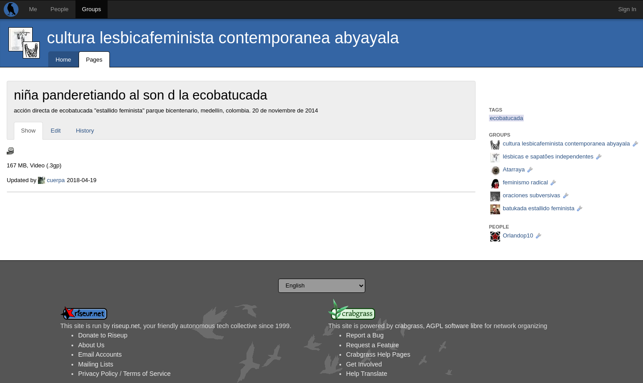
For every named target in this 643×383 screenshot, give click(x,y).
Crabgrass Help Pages (378, 354)
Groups (91, 9)
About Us (91, 345)
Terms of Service (147, 373)
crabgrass (409, 325)
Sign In (627, 9)
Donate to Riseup (102, 335)
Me (33, 9)
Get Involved (364, 364)
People (59, 9)
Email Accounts (100, 354)
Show (28, 130)
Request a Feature (372, 345)
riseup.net (126, 325)
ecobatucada (506, 118)
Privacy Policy (98, 373)
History (85, 130)
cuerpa (56, 180)
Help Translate (366, 373)
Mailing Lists (95, 364)
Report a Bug (365, 335)
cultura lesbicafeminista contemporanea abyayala (223, 38)
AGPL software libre (454, 325)
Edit (56, 130)
